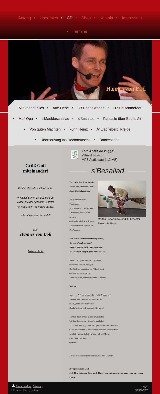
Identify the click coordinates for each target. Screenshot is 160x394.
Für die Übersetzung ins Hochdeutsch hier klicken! (91, 356)
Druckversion (21, 386)
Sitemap (37, 386)
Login (145, 386)
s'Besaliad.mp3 (92, 155)
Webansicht (141, 389)
